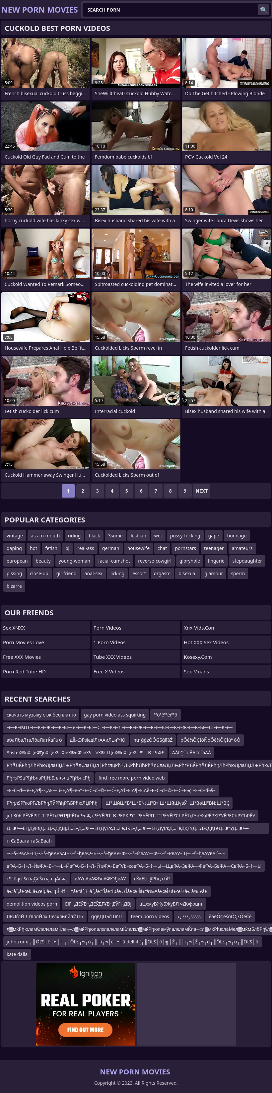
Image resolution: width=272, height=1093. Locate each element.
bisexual (187, 573)
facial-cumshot (114, 561)
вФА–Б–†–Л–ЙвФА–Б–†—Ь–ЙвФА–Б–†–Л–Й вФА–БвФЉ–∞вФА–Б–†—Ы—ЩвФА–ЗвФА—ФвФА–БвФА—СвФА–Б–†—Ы (134, 866)
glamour (213, 573)
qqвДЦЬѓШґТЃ (107, 916)
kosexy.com (198, 656)
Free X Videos (109, 671)
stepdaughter (247, 561)
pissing (14, 573)
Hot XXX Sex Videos (206, 642)
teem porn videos (150, 916)
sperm (238, 573)
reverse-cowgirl (154, 561)
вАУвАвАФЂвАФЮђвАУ (100, 878)
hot (33, 548)
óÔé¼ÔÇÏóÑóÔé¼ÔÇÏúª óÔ (210, 740)
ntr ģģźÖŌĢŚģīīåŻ (152, 740)
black (94, 535)
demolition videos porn (32, 904)
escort (139, 573)
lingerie (216, 561)
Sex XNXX (14, 627)
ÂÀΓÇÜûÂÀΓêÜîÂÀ (191, 752)
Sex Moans (196, 671)
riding (74, 535)
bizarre (14, 586)
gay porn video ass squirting (115, 715)
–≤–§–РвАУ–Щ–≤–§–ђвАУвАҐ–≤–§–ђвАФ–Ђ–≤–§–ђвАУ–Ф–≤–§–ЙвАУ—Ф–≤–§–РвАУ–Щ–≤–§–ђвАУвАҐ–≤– (116, 853)
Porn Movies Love (23, 642)
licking (117, 573)
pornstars (185, 548)
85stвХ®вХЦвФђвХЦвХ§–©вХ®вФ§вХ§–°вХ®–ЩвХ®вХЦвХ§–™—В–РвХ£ (85, 752)
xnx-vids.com (200, 627)
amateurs (242, 548)
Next (202, 491)
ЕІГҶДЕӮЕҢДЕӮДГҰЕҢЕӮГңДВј (98, 904)
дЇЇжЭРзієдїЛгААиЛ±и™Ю (97, 740)
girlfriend (66, 573)
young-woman (74, 561)
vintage (15, 535)
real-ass (85, 548)
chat (162, 548)
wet (158, 535)
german (110, 548)
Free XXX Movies (22, 656)
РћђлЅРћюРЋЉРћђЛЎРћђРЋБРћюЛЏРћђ (52, 803)
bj (67, 548)
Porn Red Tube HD (24, 671)
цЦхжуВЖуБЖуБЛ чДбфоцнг (171, 904)
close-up (39, 573)
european (17, 561)
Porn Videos (107, 627)
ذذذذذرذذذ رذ (189, 916)
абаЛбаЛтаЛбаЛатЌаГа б (34, 740)
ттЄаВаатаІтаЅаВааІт (29, 841)
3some (115, 535)
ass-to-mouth (45, 535)
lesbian (138, 535)
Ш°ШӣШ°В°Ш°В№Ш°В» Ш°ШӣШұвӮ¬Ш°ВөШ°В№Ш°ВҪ (167, 803)
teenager (214, 548)
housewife (138, 548)
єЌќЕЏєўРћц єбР (152, 878)
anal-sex (93, 573)
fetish (51, 548)
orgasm (162, 573)
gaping (14, 548)
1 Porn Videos (110, 642)
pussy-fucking (185, 535)
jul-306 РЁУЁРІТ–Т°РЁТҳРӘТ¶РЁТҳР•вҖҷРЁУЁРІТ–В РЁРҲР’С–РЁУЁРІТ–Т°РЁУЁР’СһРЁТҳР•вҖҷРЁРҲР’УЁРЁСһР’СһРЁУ (131, 815)
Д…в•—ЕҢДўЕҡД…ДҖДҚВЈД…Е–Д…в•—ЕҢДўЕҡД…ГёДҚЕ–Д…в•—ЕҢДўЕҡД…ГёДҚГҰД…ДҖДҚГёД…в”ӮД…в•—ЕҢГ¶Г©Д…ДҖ (128, 829)
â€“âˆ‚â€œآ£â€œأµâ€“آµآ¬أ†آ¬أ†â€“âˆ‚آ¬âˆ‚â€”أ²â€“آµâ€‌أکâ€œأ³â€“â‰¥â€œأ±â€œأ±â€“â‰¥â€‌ (107, 891)
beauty (43, 561)
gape (213, 535)
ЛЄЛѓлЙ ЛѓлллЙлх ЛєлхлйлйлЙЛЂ (45, 916)
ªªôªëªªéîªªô (165, 715)
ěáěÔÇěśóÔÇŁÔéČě (230, 916)
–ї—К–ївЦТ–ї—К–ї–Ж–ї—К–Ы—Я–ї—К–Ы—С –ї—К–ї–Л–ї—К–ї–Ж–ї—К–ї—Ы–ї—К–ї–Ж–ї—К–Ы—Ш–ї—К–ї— (120, 727)
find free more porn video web (132, 778)
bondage (237, 535)
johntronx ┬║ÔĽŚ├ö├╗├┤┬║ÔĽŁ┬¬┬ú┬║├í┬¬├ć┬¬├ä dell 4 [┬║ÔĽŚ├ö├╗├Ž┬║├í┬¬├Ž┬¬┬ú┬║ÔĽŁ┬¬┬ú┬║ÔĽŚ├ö (132, 941)
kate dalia (17, 954)
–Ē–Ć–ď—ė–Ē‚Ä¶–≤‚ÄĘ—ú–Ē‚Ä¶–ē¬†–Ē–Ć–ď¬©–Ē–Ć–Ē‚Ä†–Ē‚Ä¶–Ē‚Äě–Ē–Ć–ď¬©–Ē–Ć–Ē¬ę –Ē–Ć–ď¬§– (111, 790)
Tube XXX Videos (113, 656)
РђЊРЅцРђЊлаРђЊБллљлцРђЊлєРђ (49, 778)
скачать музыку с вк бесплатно (41, 715)
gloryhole (189, 561)
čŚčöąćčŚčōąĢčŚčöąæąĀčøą (37, 878)
